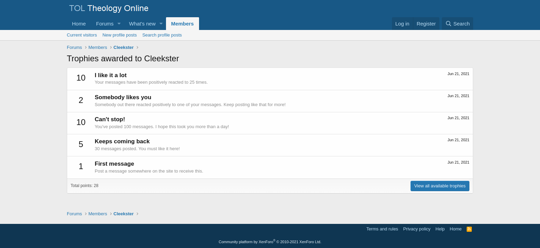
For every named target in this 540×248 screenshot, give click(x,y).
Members (182, 24)
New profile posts (119, 35)
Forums (105, 24)
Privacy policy (416, 228)
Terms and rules (382, 228)
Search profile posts (162, 35)
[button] (119, 23)
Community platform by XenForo (270, 242)
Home (79, 24)
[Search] (457, 23)
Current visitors (82, 35)
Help (440, 228)
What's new (142, 24)
